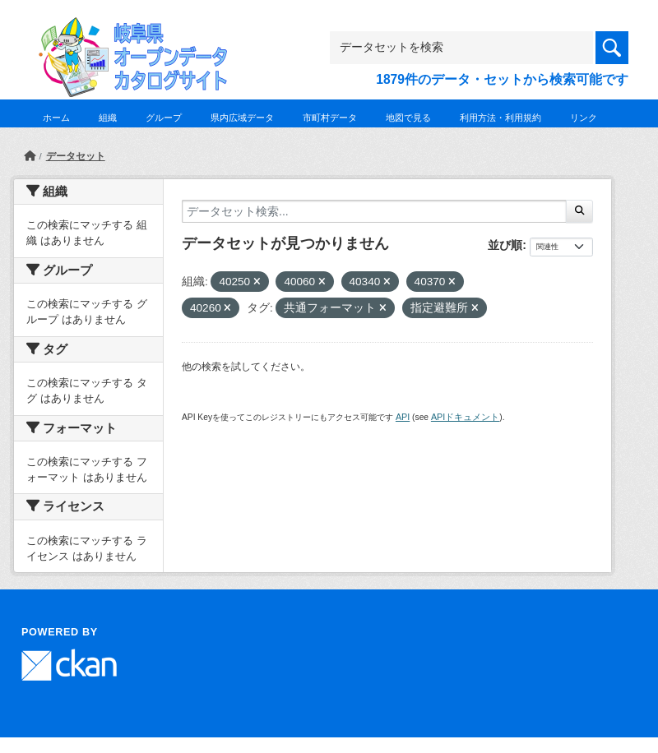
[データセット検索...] (374, 211)
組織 (108, 117)
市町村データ (330, 117)
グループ (164, 117)
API (403, 417)
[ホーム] (29, 156)
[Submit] (579, 211)
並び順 (505, 245)
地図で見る (408, 117)
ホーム (56, 117)
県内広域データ (242, 117)
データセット (75, 156)
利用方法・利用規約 (500, 117)
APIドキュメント (465, 417)
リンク (583, 117)
